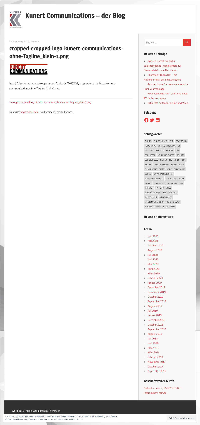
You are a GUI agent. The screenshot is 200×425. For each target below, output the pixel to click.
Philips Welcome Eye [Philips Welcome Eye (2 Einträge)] (163, 141)
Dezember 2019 (156, 287)
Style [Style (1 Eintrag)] (181, 178)
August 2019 (155, 306)
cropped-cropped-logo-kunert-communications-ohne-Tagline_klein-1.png (51, 102)
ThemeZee (54, 410)
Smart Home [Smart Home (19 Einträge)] (151, 169)
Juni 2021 (153, 236)
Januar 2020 (155, 282)
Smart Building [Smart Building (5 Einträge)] (161, 164)
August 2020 (155, 250)
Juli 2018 (153, 338)
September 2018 (157, 329)
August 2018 (155, 333)
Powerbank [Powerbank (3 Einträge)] (181, 141)
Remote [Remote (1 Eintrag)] (169, 150)
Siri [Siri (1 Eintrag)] (183, 160)
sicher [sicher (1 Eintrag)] (163, 160)
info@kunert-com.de (155, 392)
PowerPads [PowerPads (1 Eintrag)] (150, 145)
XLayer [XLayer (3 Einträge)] (176, 202)
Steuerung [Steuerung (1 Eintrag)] (171, 178)
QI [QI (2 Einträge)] (179, 145)
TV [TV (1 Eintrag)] (156, 188)
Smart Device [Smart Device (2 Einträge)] (177, 164)
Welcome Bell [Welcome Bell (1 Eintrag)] (170, 192)
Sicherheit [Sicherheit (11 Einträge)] (174, 160)
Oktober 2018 (155, 324)
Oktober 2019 (155, 296)
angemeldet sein (29, 112)
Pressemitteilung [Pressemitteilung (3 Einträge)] (167, 145)
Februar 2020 (155, 278)
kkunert (35, 41)
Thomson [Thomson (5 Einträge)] (172, 183)
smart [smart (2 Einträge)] (148, 164)
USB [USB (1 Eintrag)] (162, 188)
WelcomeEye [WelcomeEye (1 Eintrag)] (166, 197)
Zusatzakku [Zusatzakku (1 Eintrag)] (169, 206)
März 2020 (154, 273)
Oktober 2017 (155, 366)
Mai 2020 (153, 264)
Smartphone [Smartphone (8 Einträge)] (165, 169)
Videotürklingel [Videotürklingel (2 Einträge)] (153, 192)
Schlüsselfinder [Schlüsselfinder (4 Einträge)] (166, 155)
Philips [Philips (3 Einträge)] (148, 141)
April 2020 (153, 268)
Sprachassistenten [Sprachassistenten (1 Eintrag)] (163, 174)
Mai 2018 (153, 347)
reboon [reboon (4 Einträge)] (159, 150)
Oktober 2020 (155, 245)
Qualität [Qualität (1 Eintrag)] (149, 150)
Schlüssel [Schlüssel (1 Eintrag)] (150, 155)
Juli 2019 (153, 310)
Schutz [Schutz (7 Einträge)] (180, 155)
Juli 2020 (153, 254)
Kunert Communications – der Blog (75, 15)
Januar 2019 (155, 315)
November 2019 (157, 292)
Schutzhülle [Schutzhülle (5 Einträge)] (151, 160)
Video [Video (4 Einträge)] (168, 188)
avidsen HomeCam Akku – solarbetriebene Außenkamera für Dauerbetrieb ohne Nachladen (162, 65)
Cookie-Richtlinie (75, 419)
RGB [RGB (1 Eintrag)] (177, 150)
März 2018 (154, 352)
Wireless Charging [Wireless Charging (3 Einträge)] (154, 202)
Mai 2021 (153, 240)
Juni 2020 (153, 259)
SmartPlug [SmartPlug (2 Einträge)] (179, 169)
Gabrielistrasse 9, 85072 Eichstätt (162, 388)
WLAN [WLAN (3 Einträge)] (168, 202)
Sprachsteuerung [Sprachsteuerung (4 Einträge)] (154, 178)
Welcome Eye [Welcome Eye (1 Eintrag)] (151, 197)
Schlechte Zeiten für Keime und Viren (168, 102)
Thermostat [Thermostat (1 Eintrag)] (160, 183)
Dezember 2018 (156, 319)
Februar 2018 (155, 357)
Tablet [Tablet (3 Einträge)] (148, 183)
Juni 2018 (153, 343)
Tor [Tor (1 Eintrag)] (181, 183)
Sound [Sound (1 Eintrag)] (148, 174)
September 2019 (157, 301)
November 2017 (157, 361)
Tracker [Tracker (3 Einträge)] (149, 188)
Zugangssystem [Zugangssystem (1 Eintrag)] (153, 206)
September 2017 (157, 371)
